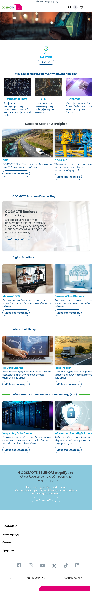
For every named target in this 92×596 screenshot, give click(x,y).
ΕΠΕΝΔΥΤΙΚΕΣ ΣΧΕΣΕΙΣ (71, 578)
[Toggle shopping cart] (81, 7)
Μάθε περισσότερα (18, 239)
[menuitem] (19, 565)
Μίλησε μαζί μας (46, 500)
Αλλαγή (46, 62)
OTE (12, 578)
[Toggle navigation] (87, 7)
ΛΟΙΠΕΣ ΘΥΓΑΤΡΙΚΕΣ (37, 578)
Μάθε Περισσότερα (16, 173)
